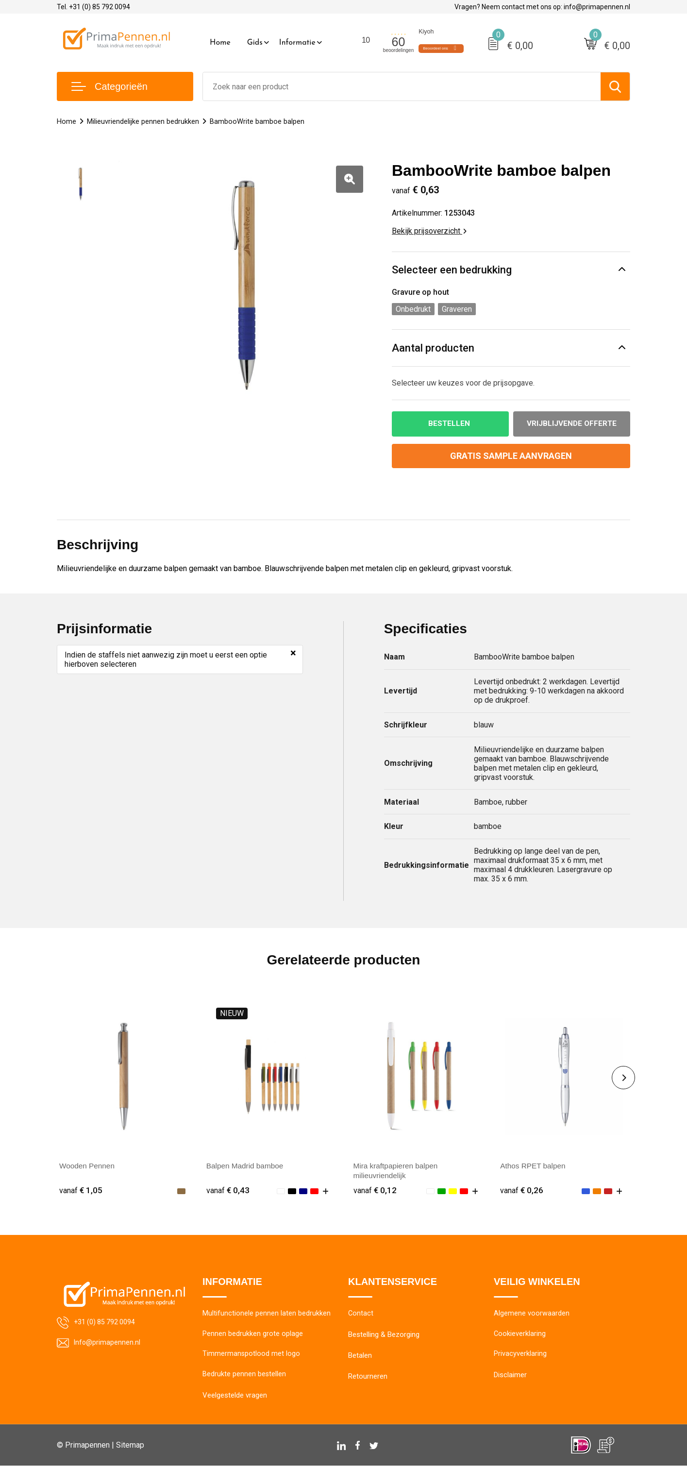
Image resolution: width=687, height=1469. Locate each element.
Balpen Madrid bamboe (246, 1166)
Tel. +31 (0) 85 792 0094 (93, 7)
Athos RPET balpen (534, 1166)
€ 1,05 (81, 1191)
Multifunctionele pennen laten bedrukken (266, 1315)
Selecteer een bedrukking (452, 270)
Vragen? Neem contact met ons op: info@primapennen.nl (542, 7)
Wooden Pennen (88, 1166)
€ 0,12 (375, 1191)
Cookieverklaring (520, 1336)
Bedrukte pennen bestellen (244, 1377)
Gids (255, 43)
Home (220, 43)
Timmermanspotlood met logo (251, 1356)
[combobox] (402, 86)
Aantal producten (433, 348)
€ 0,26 (522, 1191)
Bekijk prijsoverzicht (429, 231)
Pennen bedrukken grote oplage (252, 1336)
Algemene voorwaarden (532, 1315)
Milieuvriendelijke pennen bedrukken (143, 121)
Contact (361, 1315)
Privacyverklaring (520, 1356)
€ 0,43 (228, 1191)
